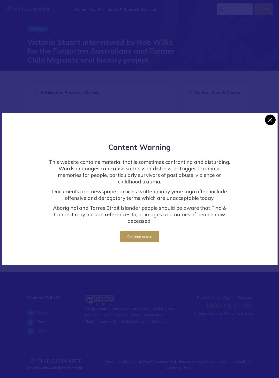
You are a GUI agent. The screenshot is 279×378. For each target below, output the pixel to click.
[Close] (270, 120)
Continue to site (139, 236)
